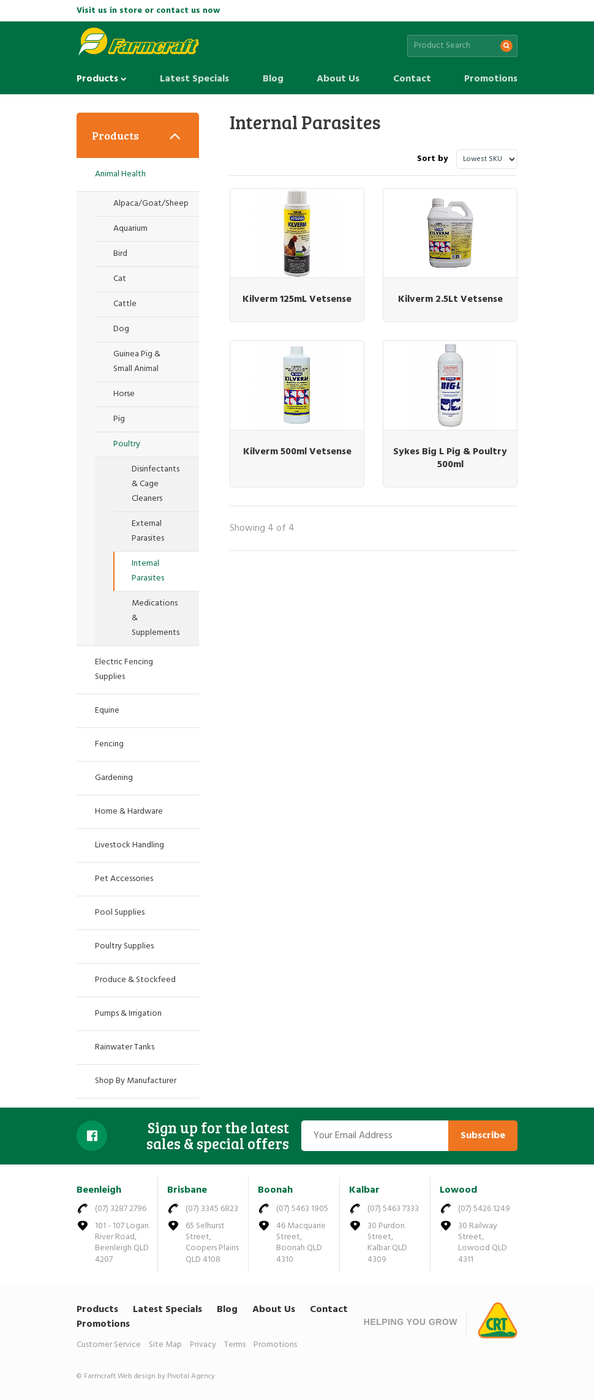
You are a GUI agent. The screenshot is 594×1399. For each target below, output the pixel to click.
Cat (119, 279)
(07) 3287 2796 (120, 1209)
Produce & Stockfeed (135, 980)
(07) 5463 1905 (302, 1209)
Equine (107, 710)
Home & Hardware (129, 812)
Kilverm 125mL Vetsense (297, 299)
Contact (412, 79)
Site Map (165, 1345)
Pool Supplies (120, 913)
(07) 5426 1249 (484, 1209)
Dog (121, 329)
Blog (273, 79)
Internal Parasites (148, 571)
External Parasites (148, 531)
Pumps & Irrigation (128, 1014)
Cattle (125, 304)
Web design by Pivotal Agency (166, 1376)
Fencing (109, 744)
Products (102, 79)
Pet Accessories (124, 879)
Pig (119, 419)
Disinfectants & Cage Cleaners (155, 484)
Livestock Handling (129, 845)
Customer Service (109, 1345)
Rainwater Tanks (124, 1047)
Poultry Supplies (124, 946)
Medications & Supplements (155, 618)
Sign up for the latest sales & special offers (217, 1136)
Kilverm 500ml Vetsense (297, 452)
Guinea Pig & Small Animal (136, 361)
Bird (120, 254)
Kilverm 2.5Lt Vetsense (450, 299)
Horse (124, 394)
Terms (235, 1345)
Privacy (203, 1345)
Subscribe (483, 1136)
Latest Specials (194, 79)
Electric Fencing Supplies (124, 669)
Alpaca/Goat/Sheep (151, 204)
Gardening (114, 778)
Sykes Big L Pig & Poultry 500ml (450, 458)
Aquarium (130, 229)
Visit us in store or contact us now (148, 11)
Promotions (490, 79)
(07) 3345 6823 (212, 1209)
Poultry (126, 444)
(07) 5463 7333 (393, 1209)
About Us (338, 79)
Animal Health (120, 174)
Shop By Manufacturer (135, 1081)
